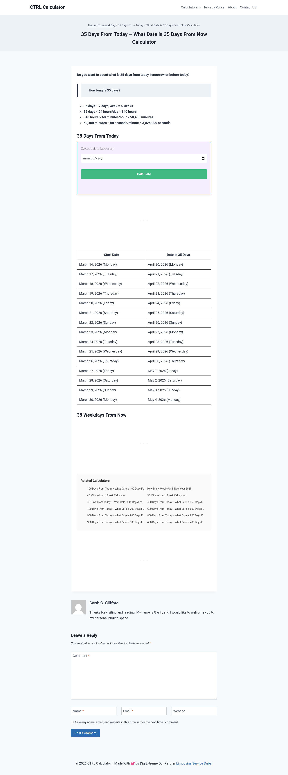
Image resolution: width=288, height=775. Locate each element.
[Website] (194, 711)
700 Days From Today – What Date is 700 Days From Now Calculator (116, 508)
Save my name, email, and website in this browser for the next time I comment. (127, 722)
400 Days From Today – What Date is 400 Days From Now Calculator (176, 522)
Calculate (144, 174)
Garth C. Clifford (103, 603)
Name (78, 711)
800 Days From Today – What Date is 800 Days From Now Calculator (176, 515)
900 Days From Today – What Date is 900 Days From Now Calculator (116, 515)
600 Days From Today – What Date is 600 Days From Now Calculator (176, 508)
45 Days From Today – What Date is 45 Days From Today (116, 502)
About (232, 7)
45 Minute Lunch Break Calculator (106, 495)
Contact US (248, 7)
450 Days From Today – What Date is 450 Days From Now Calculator (176, 502)
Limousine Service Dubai (194, 763)
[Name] (93, 711)
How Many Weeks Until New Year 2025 (169, 488)
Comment (81, 656)
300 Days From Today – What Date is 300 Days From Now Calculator (116, 522)
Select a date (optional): (97, 148)
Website (179, 711)
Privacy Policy (214, 7)
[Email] (144, 711)
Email (128, 711)
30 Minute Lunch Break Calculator (166, 495)
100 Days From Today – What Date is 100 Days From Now (116, 488)
